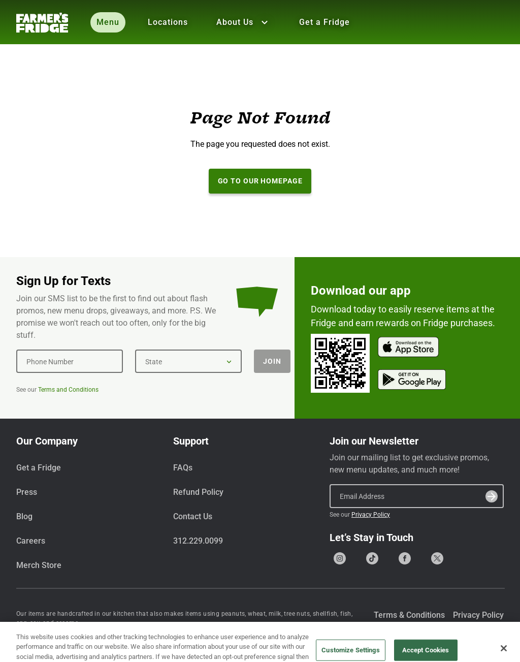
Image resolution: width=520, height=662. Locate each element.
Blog (24, 516)
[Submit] (491, 496)
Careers (30, 541)
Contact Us (192, 516)
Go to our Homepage (260, 181)
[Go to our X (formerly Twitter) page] (437, 558)
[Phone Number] (69, 361)
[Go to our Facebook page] (405, 558)
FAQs (182, 467)
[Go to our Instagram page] (340, 558)
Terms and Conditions (68, 389)
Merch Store (38, 565)
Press (26, 492)
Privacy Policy (370, 514)
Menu (107, 22)
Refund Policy (198, 492)
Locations (168, 22)
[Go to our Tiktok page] (372, 558)
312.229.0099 (198, 541)
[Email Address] (417, 496)
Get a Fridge (324, 22)
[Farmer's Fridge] (42, 23)
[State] (188, 361)
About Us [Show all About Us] (243, 22)
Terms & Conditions (409, 615)
